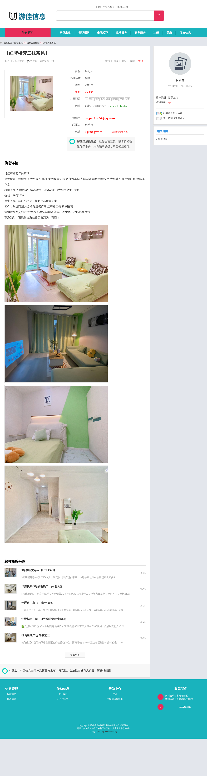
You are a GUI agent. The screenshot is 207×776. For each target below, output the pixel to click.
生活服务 (121, 32)
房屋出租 (65, 32)
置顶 (140, 61)
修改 (116, 61)
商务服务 (140, 32)
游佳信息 (18, 43)
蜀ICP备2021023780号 (107, 732)
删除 (124, 61)
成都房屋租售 (33, 43)
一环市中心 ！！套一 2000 (37, 602)
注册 (156, 32)
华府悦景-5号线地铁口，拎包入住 (41, 586)
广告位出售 (62, 699)
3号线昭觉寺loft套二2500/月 (38, 570)
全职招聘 (102, 32)
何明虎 (180, 80)
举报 (107, 61)
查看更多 (75, 655)
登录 (169, 32)
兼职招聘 (84, 32)
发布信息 (185, 32)
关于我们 (62, 694)
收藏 (132, 61)
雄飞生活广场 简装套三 (35, 635)
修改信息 (11, 699)
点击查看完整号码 (119, 132)
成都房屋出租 (49, 43)
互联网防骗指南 (115, 699)
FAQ (115, 694)
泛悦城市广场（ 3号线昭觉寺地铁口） (44, 618)
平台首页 (28, 32)
